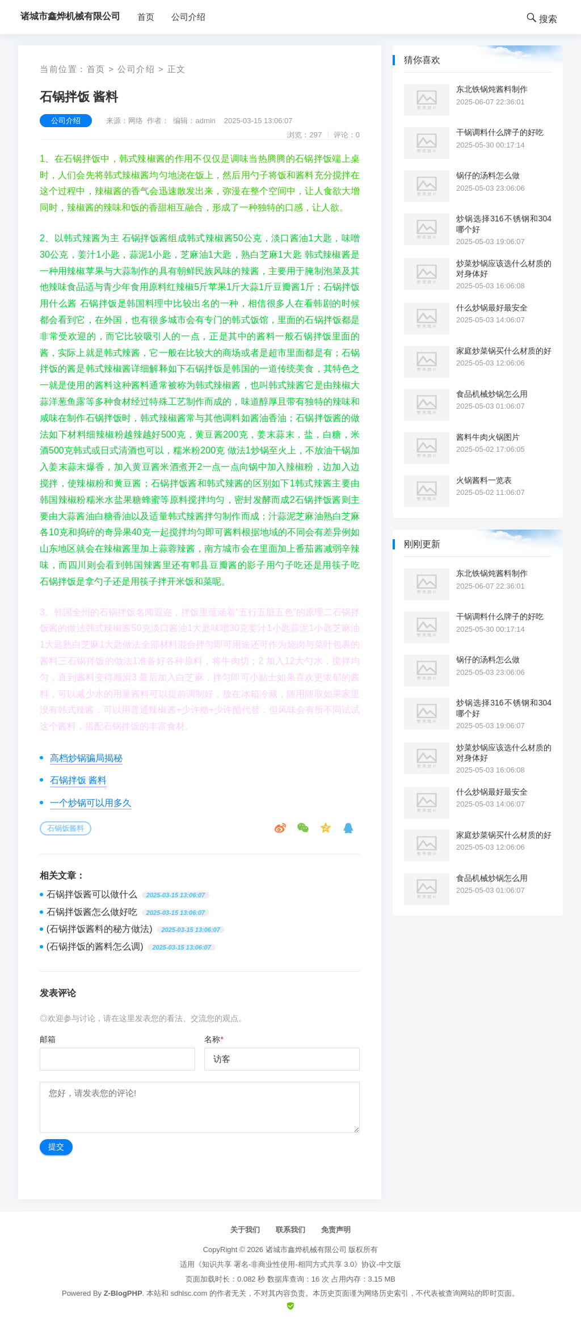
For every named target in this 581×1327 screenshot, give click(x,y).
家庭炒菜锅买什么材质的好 (503, 350)
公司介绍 (188, 17)
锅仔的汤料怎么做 (488, 175)
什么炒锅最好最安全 (492, 307)
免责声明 (336, 1229)
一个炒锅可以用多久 (91, 803)
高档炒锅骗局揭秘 (86, 758)
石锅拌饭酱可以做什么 (92, 894)
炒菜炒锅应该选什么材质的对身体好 (503, 268)
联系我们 (290, 1229)
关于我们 (245, 1229)
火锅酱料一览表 (484, 480)
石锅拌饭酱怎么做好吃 (92, 912)
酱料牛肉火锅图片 (488, 437)
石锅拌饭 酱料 (78, 780)
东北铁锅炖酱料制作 (492, 89)
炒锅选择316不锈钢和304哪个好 (503, 223)
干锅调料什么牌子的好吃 (500, 132)
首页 (145, 17)
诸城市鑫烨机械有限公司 (306, 1249)
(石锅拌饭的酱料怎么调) (95, 946)
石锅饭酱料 (65, 828)
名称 (213, 1039)
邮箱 (48, 1039)
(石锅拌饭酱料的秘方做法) (100, 929)
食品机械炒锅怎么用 (492, 393)
